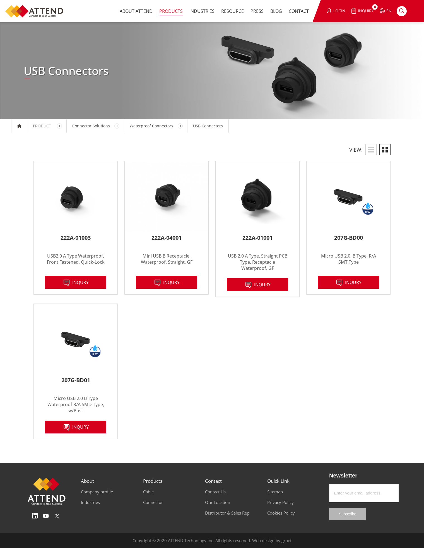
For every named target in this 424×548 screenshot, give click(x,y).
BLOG (276, 11)
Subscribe (347, 514)
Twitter (57, 516)
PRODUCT (42, 125)
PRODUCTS (171, 11)
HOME (19, 126)
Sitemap (275, 491)
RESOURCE (232, 11)
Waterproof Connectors (151, 125)
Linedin (35, 516)
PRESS (257, 11)
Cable (148, 491)
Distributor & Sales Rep (227, 513)
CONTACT (299, 11)
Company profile (97, 491)
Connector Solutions (91, 125)
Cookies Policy (281, 513)
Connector (153, 502)
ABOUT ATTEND (136, 11)
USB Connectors (208, 125)
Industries (90, 502)
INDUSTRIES (202, 11)
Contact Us (215, 491)
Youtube (46, 516)
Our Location (217, 502)
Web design (263, 540)
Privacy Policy (280, 502)
